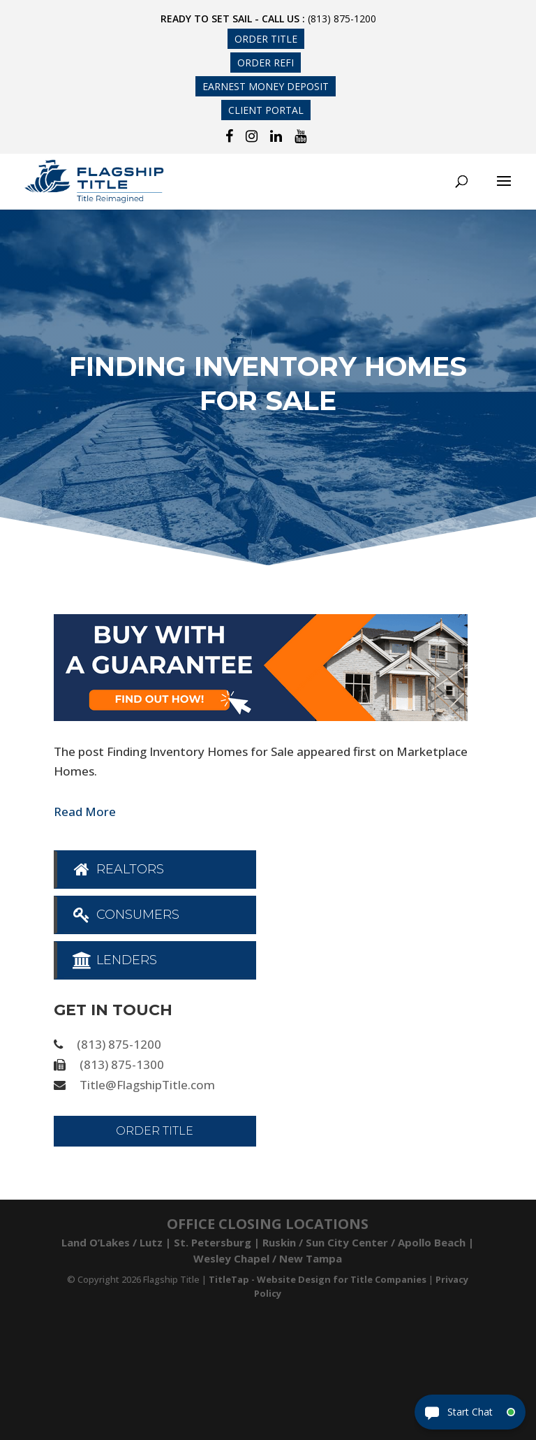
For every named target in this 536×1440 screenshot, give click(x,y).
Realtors (117, 869)
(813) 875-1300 (122, 1064)
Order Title (265, 38)
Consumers (125, 914)
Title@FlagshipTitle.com (147, 1085)
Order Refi (265, 62)
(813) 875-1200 (342, 18)
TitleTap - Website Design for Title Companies (317, 1279)
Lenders (114, 960)
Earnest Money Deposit (265, 86)
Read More (85, 811)
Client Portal (266, 110)
